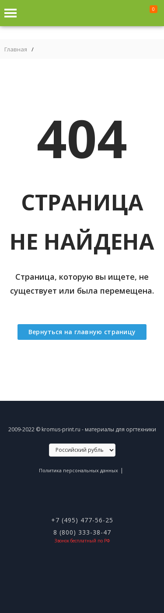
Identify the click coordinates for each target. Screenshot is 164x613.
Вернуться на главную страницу (82, 332)
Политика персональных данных (78, 470)
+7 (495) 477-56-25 (82, 520)
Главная (15, 49)
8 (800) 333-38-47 (82, 532)
